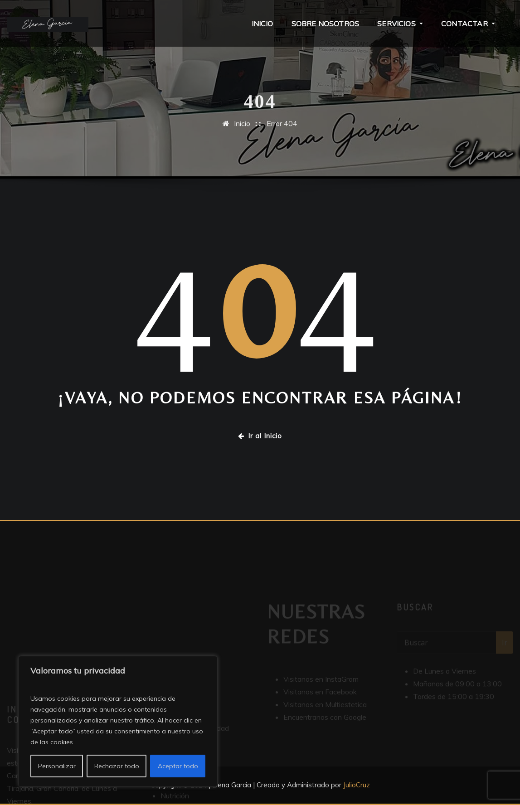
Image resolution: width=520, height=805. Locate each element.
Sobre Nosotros (326, 23)
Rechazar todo (116, 766)
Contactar (468, 23)
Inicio (262, 23)
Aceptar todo (178, 766)
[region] (118, 721)
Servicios (400, 23)
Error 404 (282, 128)
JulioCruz (356, 785)
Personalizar (57, 766)
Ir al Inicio (260, 436)
